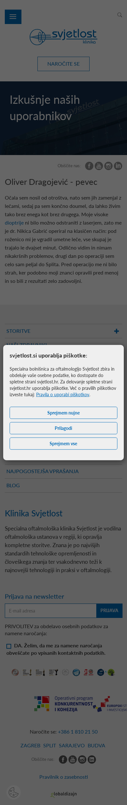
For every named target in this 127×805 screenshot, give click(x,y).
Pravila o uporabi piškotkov (62, 394)
